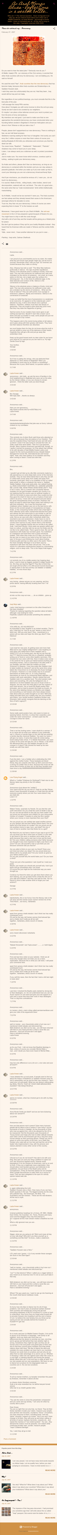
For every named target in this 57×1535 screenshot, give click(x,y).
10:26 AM (13, 704)
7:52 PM (13, 1015)
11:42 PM (13, 598)
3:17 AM (13, 367)
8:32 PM (13, 1038)
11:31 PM (13, 1200)
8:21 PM (13, 572)
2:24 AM (13, 1368)
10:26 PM (13, 1117)
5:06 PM (13, 428)
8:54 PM (13, 1068)
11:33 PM (13, 1225)
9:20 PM (13, 586)
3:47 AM (13, 414)
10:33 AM (13, 722)
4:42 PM (13, 936)
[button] (54, 28)
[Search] (54, 4)
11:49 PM (13, 618)
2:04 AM (13, 1325)
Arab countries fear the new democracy (34, 84)
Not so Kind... (7, 1453)
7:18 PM (13, 982)
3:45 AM (13, 385)
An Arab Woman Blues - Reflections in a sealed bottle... (28, 8)
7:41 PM (13, 551)
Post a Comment (10, 1439)
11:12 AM (13, 1434)
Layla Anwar (14, 373)
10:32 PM (13, 1149)
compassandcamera (33, 1531)
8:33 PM (13, 1054)
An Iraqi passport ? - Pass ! (12, 1500)
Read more (50, 1470)
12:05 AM (13, 1298)
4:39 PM (13, 924)
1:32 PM (13, 800)
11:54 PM (13, 1241)
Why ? (4, 1476)
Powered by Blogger (28, 1527)
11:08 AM (13, 771)
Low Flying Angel (16, 777)
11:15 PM (13, 1179)
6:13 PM (13, 460)
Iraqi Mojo (13, 604)
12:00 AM (13, 1258)
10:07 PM (13, 1089)
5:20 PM (13, 948)
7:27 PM (13, 1001)
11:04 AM (13, 750)
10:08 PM (13, 1103)
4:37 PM (13, 889)
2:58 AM (13, 350)
